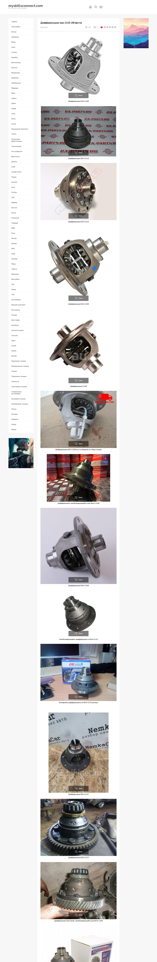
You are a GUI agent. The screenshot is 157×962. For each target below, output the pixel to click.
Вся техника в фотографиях (25, 7)
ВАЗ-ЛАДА (44, 27)
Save (80, 95)
